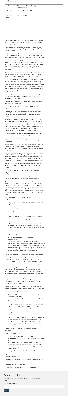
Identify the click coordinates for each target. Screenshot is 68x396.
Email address (7, 383)
